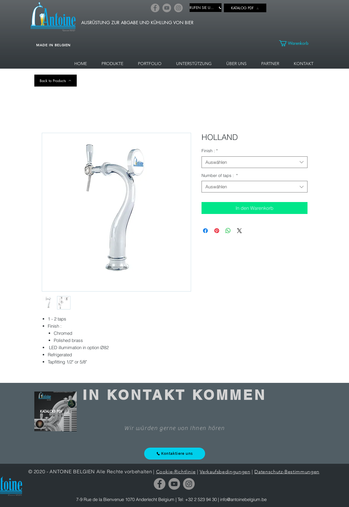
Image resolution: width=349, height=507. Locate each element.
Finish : (210, 150)
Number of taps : (220, 175)
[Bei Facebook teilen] (205, 230)
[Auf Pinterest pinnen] (216, 230)
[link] (297, 43)
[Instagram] (178, 8)
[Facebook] (155, 8)
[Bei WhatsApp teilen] (228, 230)
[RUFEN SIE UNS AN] (206, 7)
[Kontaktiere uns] (174, 454)
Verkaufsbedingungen (225, 471)
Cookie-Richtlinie (176, 471)
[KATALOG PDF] (245, 8)
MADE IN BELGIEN (53, 44)
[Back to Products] (55, 81)
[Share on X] (239, 230)
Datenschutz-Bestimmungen (286, 471)
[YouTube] (166, 8)
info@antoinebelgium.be (243, 499)
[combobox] (255, 162)
